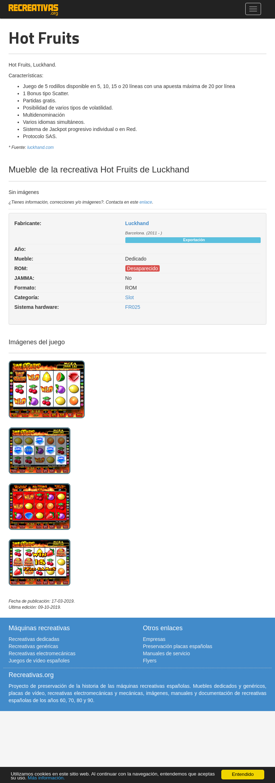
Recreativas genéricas (33, 646)
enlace (145, 202)
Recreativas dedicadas (34, 639)
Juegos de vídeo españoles (39, 660)
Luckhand (137, 223)
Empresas (154, 639)
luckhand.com (40, 147)
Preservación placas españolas (177, 646)
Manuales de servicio (166, 653)
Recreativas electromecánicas (42, 653)
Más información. (46, 777)
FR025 (132, 307)
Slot (129, 297)
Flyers (149, 660)
